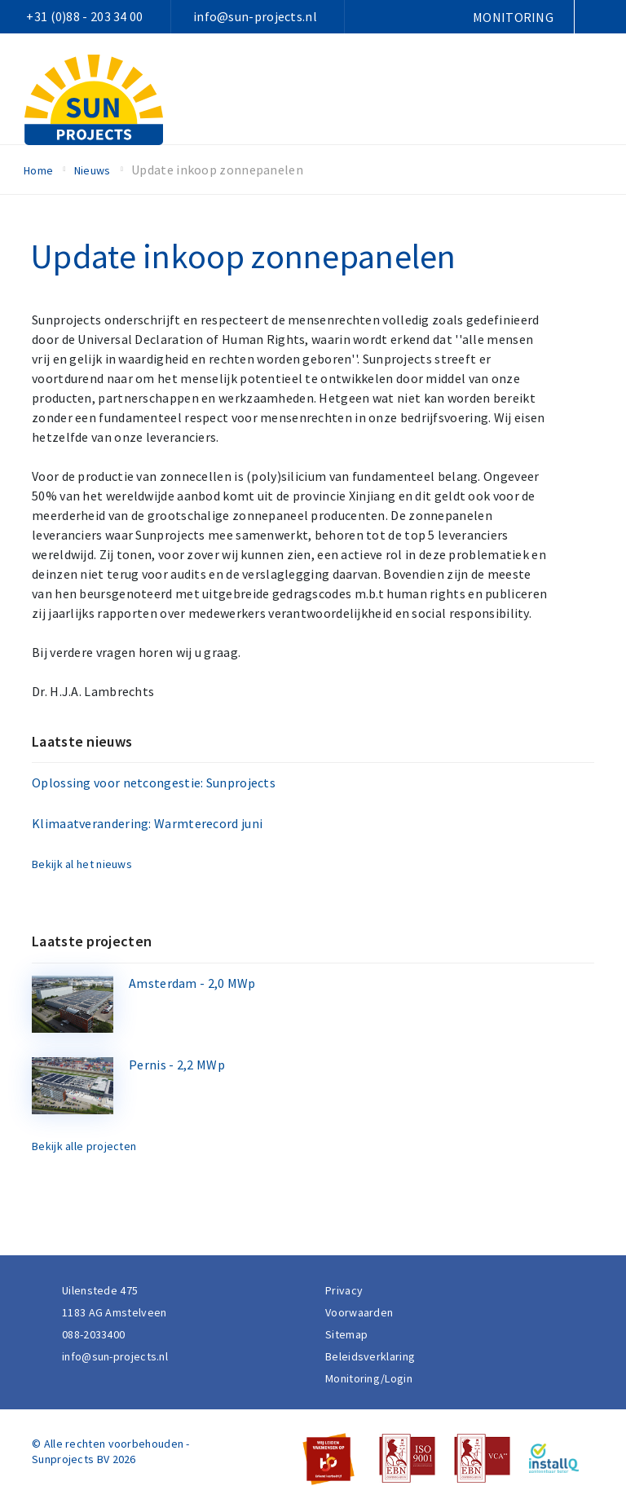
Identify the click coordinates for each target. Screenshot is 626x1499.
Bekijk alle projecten (84, 1146)
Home (38, 170)
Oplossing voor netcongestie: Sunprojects (154, 782)
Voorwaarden (359, 1312)
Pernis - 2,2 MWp (177, 1064)
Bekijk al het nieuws (82, 864)
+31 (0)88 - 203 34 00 (84, 16)
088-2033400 (93, 1334)
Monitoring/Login (368, 1378)
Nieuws (92, 170)
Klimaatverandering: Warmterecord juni (147, 823)
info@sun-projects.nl (255, 16)
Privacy (344, 1290)
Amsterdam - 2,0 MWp (192, 983)
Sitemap (346, 1334)
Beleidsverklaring (370, 1356)
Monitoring (513, 17)
